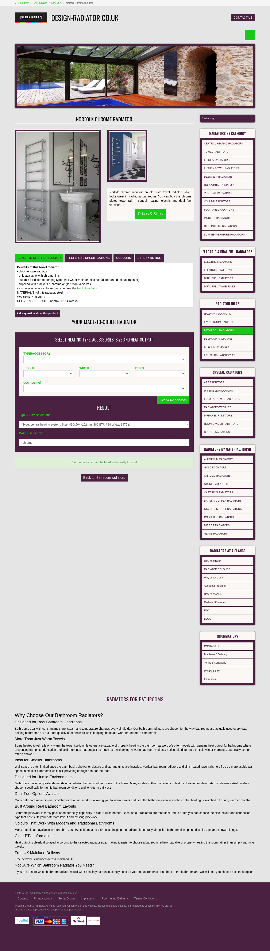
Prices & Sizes (150, 214)
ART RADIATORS (214, 382)
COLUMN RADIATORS (217, 201)
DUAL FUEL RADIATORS (218, 278)
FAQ (206, 610)
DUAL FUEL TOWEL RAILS (219, 286)
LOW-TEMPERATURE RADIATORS (224, 234)
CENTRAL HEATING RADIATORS (223, 143)
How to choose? (213, 594)
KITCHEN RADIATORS (217, 347)
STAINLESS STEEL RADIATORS (223, 508)
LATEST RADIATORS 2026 (219, 355)
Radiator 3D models (215, 602)
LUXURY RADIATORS (217, 160)
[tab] (39, 258)
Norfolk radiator (87, 288)
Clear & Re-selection (172, 400)
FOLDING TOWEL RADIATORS (222, 398)
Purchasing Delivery (115, 898)
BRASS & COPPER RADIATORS (223, 500)
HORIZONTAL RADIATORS (219, 185)
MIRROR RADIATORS (217, 525)
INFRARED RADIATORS (218, 415)
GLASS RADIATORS (216, 533)
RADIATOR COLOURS (217, 569)
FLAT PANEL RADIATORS (219, 209)
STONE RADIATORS (216, 484)
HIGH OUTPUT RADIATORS (220, 226)
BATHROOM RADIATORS (47, 2)
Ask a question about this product (37, 313)
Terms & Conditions (215, 662)
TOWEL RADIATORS (216, 151)
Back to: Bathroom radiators (104, 477)
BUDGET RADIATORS (217, 432)
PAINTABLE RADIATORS (218, 390)
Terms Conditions (145, 898)
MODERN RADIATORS (217, 217)
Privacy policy (212, 670)
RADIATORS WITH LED (218, 407)
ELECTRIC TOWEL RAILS (219, 270)
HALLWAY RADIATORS (217, 313)
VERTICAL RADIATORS (218, 193)
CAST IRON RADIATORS (218, 492)
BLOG (207, 618)
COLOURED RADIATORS (219, 517)
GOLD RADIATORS (215, 467)
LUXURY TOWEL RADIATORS (221, 168)
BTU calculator (212, 560)
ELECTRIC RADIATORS (218, 261)
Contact (23, 898)
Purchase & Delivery (215, 654)
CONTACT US (243, 17)
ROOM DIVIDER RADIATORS (221, 423)
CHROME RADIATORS (217, 475)
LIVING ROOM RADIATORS (220, 322)
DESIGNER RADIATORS (218, 176)
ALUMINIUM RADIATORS (219, 459)
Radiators (23, 2)
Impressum (210, 679)
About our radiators (215, 585)
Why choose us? (213, 577)
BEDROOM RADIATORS (218, 338)
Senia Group (66, 898)
